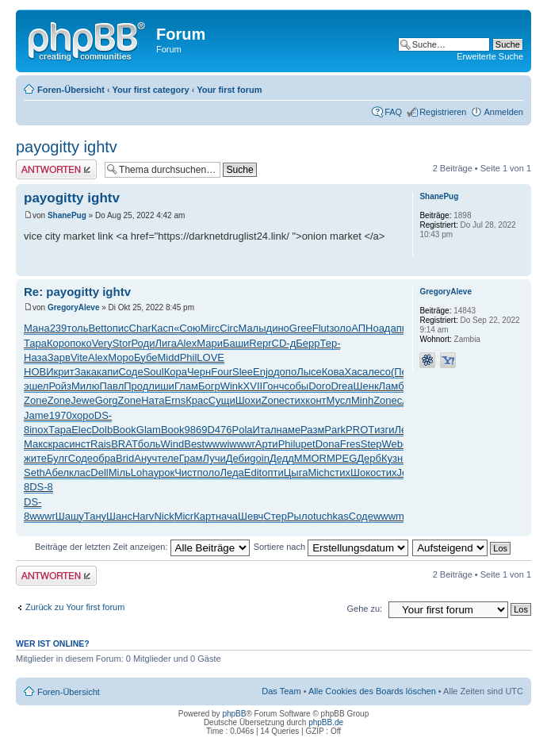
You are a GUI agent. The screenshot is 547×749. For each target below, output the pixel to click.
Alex (187, 343)
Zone (36, 400)
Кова (333, 372)
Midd (168, 357)
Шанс (119, 516)
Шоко (363, 472)
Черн (199, 372)
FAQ (393, 112)
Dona (328, 444)
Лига (165, 343)
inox (38, 430)
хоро (83, 415)
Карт (204, 516)
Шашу (69, 516)
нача (227, 516)
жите (35, 458)
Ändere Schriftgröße (511, 86)
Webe (394, 444)
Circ (229, 328)
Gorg (106, 400)
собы (297, 386)
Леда (232, 472)
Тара (35, 343)
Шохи (248, 400)
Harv (143, 516)
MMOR (310, 458)
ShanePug (67, 215)
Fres (350, 444)
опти (273, 472)
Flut (321, 328)
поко (80, 343)
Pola (242, 430)
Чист (185, 472)
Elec (81, 430)
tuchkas (331, 516)
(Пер (402, 372)
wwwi (217, 444)
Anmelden (503, 112)
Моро (121, 357)
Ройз (59, 386)
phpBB (234, 713)
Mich (318, 472)
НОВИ (39, 372)
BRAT (124, 444)
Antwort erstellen (56, 169)
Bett (97, 328)
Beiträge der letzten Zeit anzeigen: (142, 546)
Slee (242, 372)
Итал (265, 430)
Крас (197, 400)
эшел (36, 386)
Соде (130, 372)
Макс (36, 444)
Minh (362, 400)
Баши (236, 343)
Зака (86, 372)
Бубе (145, 357)
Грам (191, 458)
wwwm (388, 516)
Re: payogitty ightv (77, 291)
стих (295, 400)
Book (124, 430)
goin (260, 458)
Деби (238, 458)
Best (194, 444)
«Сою (187, 328)
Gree (300, 328)
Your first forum (229, 89)
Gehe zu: (364, 608)
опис (118, 328)
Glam (148, 430)
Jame (36, 415)
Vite (79, 357)
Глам (186, 386)
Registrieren (442, 112)
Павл (111, 386)
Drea (342, 386)
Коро (58, 343)
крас (59, 444)
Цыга (296, 472)
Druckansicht (487, 86)
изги (384, 430)
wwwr (242, 444)
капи (108, 372)
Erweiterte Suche (490, 56)
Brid (125, 458)
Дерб (369, 458)
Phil (188, 357)
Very (102, 343)
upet (305, 444)
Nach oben (518, 267)
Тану (95, 516)
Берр (307, 343)
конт (315, 400)
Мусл (339, 400)
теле (167, 458)
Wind (173, 444)
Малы (252, 328)
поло (208, 472)
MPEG (342, 458)
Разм (312, 430)
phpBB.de (325, 722)
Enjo (263, 372)
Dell (99, 472)
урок (164, 472)
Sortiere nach (331, 546)
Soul (153, 372)
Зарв (59, 357)
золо (340, 328)
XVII (253, 386)
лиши (161, 386)
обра (104, 458)
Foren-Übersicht (71, 89)
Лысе (309, 372)
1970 (60, 415)
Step (371, 444)
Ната (152, 400)
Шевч (250, 516)
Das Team (281, 691)
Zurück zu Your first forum (74, 607)
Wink (231, 386)
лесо (379, 372)
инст (79, 444)
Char (140, 328)
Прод (136, 386)
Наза (36, 357)
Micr (184, 516)
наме (289, 430)
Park (335, 430)
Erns (175, 400)
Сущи (221, 400)
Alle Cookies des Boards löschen (372, 691)
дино (277, 328)
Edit (253, 472)
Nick (164, 516)
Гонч (273, 386)
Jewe (82, 400)
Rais (100, 444)
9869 (196, 430)
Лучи (213, 458)
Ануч (145, 458)
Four (221, 372)
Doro (319, 386)
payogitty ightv (66, 147)
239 (58, 328)
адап (390, 328)
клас (79, 472)
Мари (210, 343)
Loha (142, 472)
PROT (360, 430)
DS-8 (41, 487)
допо (285, 372)
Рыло (300, 516)
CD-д (284, 343)
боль (149, 444)
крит (64, 372)
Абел (57, 472)
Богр (209, 386)
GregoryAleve (74, 307)
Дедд (282, 458)
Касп (162, 328)
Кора (175, 372)
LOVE (210, 357)
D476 (219, 430)
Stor (122, 343)
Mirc (210, 328)
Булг (57, 458)
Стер (275, 516)
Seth (34, 472)
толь (77, 328)
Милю (85, 386)
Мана (37, 328)
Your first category (151, 89)
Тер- (329, 343)
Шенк (366, 386)
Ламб (391, 386)
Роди (143, 343)
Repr (260, 343)
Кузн (392, 458)
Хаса (357, 372)
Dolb (102, 430)
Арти (266, 444)
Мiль (120, 472)
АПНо (365, 328)
